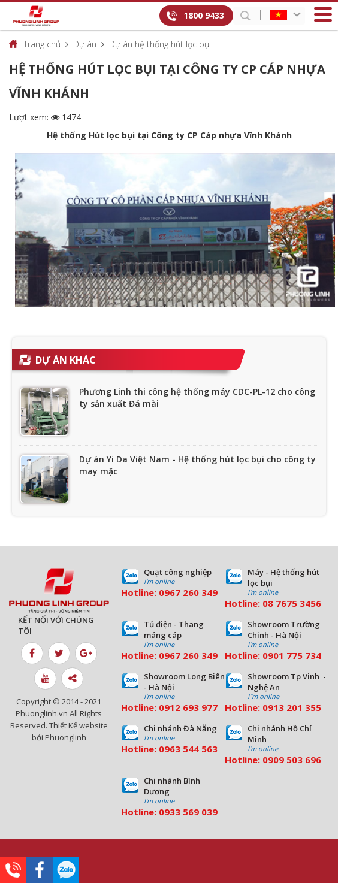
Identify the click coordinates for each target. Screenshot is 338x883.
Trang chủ (42, 44)
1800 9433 (203, 15)
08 (267, 603)
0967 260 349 (188, 592)
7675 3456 (298, 603)
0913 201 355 (291, 707)
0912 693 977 (188, 707)
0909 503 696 (291, 760)
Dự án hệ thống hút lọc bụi (160, 44)
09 (267, 655)
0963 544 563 (188, 749)
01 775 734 (297, 655)
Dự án (84, 44)
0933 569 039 (188, 812)
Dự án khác (65, 360)
